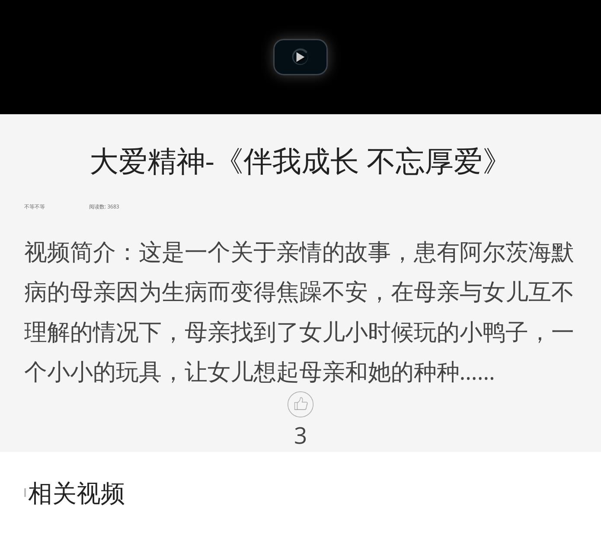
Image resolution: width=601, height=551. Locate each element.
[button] (300, 57)
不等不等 (34, 206)
